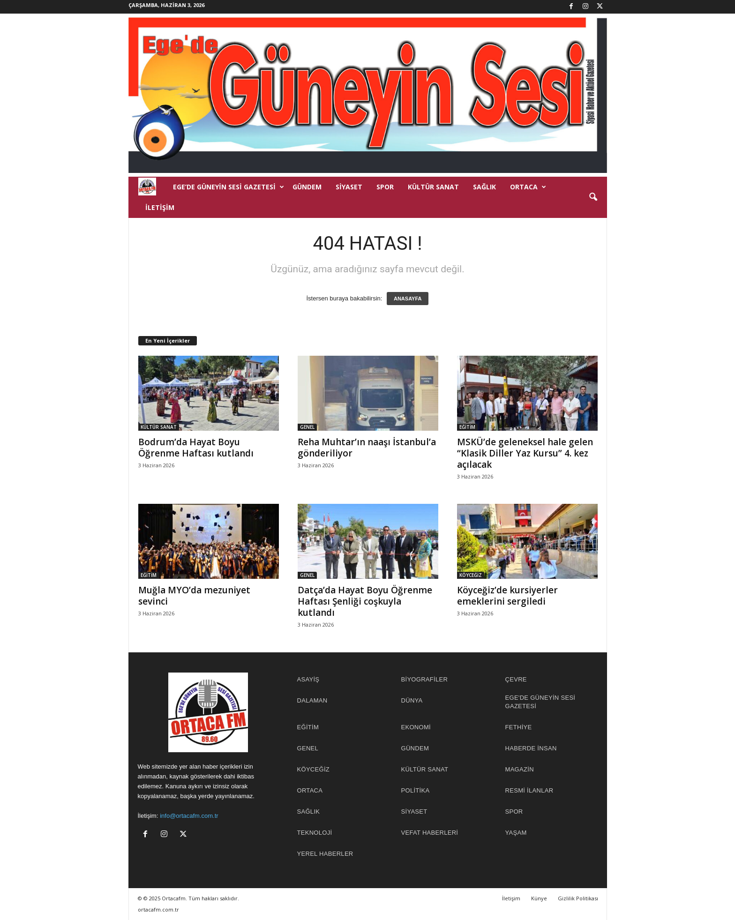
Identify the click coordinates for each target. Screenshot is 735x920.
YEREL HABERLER (325, 853)
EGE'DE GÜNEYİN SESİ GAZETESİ (540, 702)
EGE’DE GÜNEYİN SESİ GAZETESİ (228, 187)
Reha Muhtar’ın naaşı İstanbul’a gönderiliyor (367, 447)
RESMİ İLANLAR (529, 790)
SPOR (385, 186)
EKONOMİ (416, 727)
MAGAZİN (519, 769)
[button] (593, 197)
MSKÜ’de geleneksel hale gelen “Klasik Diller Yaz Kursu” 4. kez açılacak (525, 453)
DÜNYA (412, 700)
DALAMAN (312, 700)
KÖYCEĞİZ (470, 575)
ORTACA (528, 187)
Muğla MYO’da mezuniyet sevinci (194, 595)
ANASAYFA (408, 298)
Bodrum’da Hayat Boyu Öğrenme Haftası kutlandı (196, 447)
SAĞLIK (484, 186)
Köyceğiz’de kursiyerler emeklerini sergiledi (507, 595)
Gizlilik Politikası (578, 898)
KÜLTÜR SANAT (433, 186)
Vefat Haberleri (429, 832)
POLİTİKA (415, 790)
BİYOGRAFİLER (424, 679)
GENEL (307, 427)
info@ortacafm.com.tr (189, 815)
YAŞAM (516, 832)
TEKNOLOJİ (314, 832)
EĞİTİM (467, 427)
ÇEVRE (516, 679)
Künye (539, 898)
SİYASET (349, 186)
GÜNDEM (307, 186)
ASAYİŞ (308, 679)
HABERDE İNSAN (531, 748)
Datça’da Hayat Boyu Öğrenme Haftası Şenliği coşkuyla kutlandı (365, 601)
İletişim (159, 207)
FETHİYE (518, 727)
